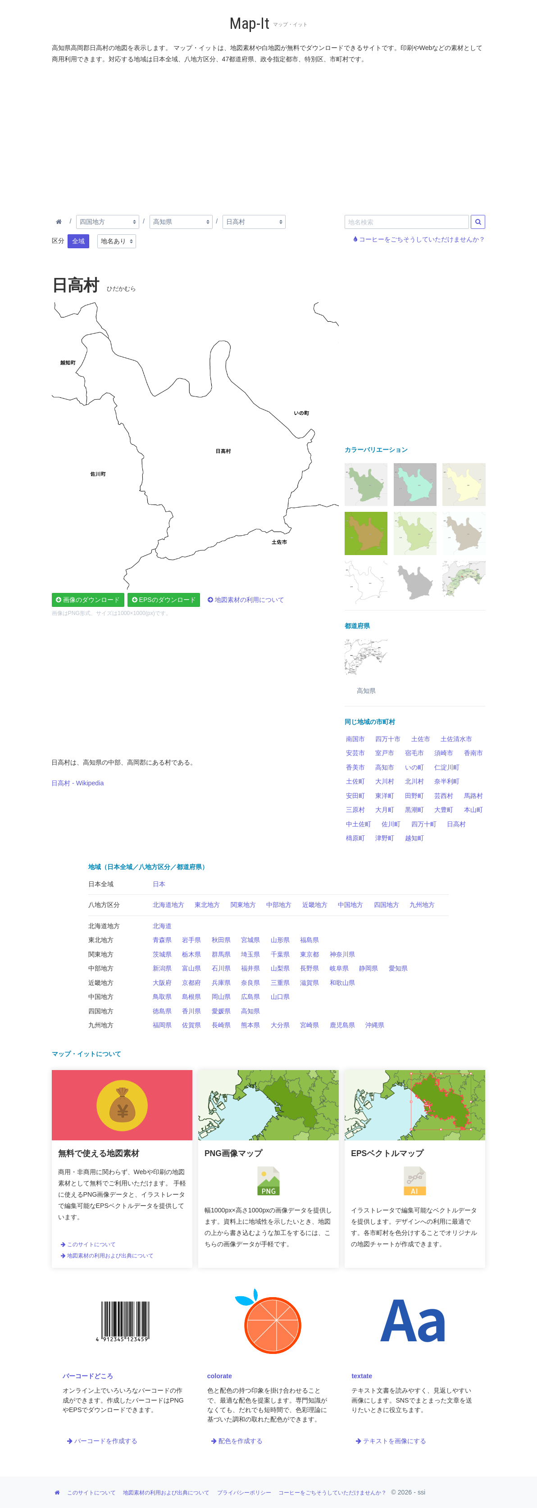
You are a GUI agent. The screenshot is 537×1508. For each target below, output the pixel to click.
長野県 (309, 968)
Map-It (249, 23)
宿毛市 (414, 752)
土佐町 (355, 781)
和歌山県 (342, 982)
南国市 (355, 739)
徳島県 (162, 1011)
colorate (219, 1376)
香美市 (355, 767)
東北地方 (207, 904)
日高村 (456, 824)
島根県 (191, 996)
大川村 (384, 781)
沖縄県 (374, 1025)
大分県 (280, 1025)
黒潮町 (414, 809)
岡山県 (221, 996)
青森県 (162, 939)
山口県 (280, 996)
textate (361, 1376)
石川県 (221, 968)
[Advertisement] (268, 137)
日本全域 (101, 884)
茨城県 (162, 954)
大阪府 (162, 982)
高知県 (250, 1011)
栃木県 (191, 954)
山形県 (280, 939)
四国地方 (386, 904)
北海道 (162, 925)
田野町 (414, 795)
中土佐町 (358, 824)
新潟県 (162, 968)
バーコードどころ (88, 1376)
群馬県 (221, 954)
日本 (159, 884)
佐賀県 (191, 1025)
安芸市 (355, 752)
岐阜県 (339, 968)
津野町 (384, 838)
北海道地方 (168, 904)
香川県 (191, 1011)
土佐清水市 (456, 739)
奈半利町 (447, 781)
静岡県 (368, 968)
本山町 (473, 809)
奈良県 (250, 982)
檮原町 (355, 838)
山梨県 (280, 968)
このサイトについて (88, 1244)
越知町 (414, 838)
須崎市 (443, 752)
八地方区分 (104, 904)
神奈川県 (342, 954)
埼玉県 (250, 954)
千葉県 (280, 954)
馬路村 (473, 795)
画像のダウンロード (88, 599)
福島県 (309, 939)
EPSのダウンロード (164, 599)
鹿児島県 (342, 1025)
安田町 (355, 795)
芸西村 (443, 795)
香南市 (473, 752)
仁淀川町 (447, 767)
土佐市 (420, 739)
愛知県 (398, 968)
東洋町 (384, 795)
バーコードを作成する (102, 1440)
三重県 (280, 982)
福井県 (250, 968)
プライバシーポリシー (244, 1493)
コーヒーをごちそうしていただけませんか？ (419, 239)
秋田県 (221, 939)
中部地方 (278, 904)
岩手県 (191, 939)
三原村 (355, 809)
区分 (58, 240)
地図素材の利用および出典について (107, 1256)
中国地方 (350, 904)
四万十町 (424, 824)
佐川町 (391, 824)
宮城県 (250, 939)
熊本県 (250, 1025)
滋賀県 (309, 982)
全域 (78, 241)
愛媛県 (221, 1011)
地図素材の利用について (246, 599)
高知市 (384, 767)
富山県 (191, 968)
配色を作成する (237, 1440)
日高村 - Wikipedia (77, 783)
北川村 (414, 781)
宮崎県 (309, 1025)
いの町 (414, 767)
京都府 (191, 982)
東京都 (309, 954)
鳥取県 (162, 996)
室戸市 (384, 752)
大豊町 (443, 809)
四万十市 (387, 739)
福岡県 (162, 1025)
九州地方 (422, 904)
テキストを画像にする (391, 1440)
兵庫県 (221, 982)
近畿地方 (315, 904)
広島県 (250, 996)
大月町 (384, 809)
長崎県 (221, 1025)
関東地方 (243, 904)
